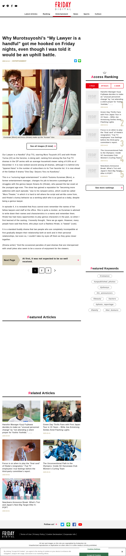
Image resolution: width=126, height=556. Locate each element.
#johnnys (104, 287)
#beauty (97, 299)
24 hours (104, 86)
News (75, 14)
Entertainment (62, 14)
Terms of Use (26, 534)
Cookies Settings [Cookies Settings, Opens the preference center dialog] (94, 549)
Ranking (46, 14)
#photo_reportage (104, 305)
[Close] (122, 551)
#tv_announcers (105, 293)
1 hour (92, 86)
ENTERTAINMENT (19, 61)
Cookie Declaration (54, 534)
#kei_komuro (112, 310)
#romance (105, 276)
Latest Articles (31, 14)
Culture (98, 14)
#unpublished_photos (104, 282)
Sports (86, 14)
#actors (112, 299)
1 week (117, 86)
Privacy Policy (39, 534)
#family (94, 310)
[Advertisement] (41, 344)
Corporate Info (70, 534)
